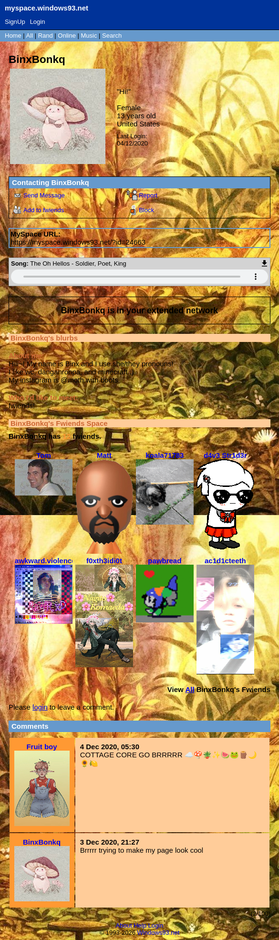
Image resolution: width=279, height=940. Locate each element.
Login (37, 21)
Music (89, 35)
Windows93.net (158, 932)
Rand (45, 35)
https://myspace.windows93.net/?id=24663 (77, 242)
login (40, 707)
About (124, 925)
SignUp (15, 21)
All (30, 35)
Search (112, 35)
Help (140, 925)
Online (67, 35)
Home (13, 35)
